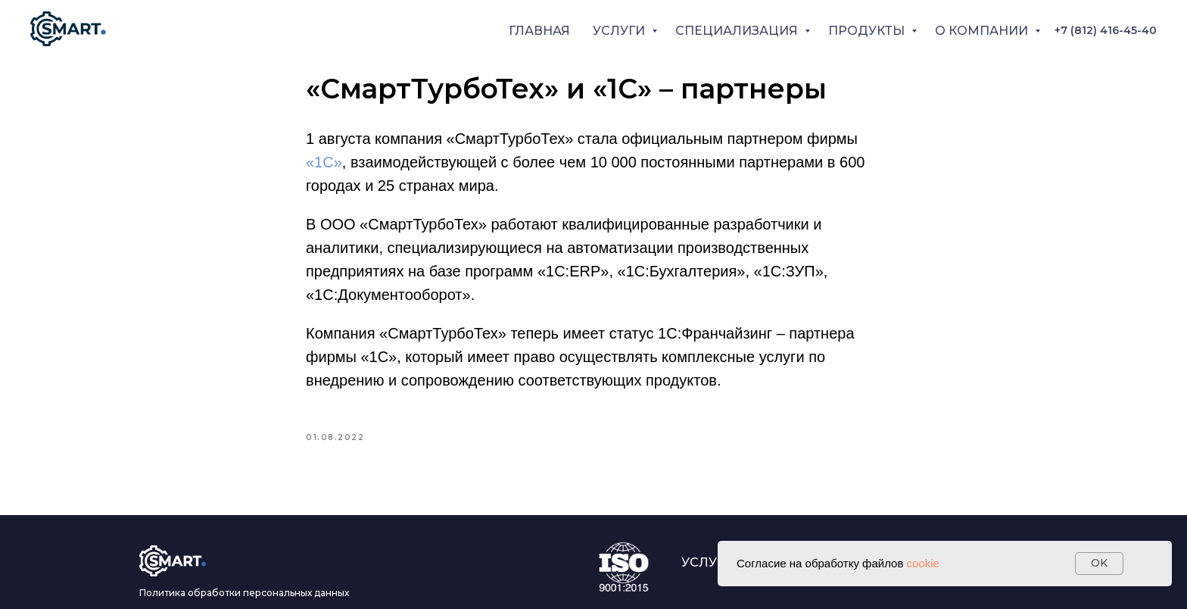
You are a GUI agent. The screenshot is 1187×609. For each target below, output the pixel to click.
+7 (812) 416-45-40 (1106, 30)
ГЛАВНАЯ (539, 30)
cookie (923, 563)
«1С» (324, 162)
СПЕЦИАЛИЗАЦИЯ (738, 30)
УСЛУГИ (620, 30)
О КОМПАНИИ (983, 30)
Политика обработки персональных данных (244, 592)
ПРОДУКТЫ (868, 30)
